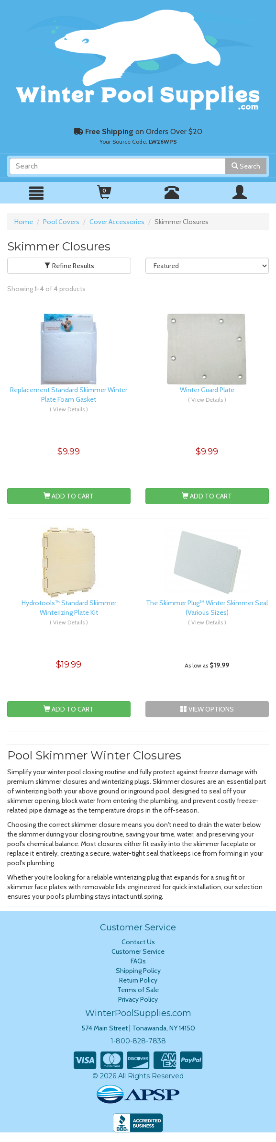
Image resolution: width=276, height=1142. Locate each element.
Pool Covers (61, 221)
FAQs (138, 961)
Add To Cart (69, 496)
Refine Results (69, 265)
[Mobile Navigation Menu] (36, 193)
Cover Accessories (116, 221)
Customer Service (138, 951)
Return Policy (138, 980)
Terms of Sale (138, 989)
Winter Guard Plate (207, 389)
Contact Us (138, 942)
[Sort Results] (207, 266)
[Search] (118, 166)
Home (23, 221)
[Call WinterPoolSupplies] (172, 196)
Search (246, 166)
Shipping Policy (138, 970)
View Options (207, 709)
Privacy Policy (138, 999)
